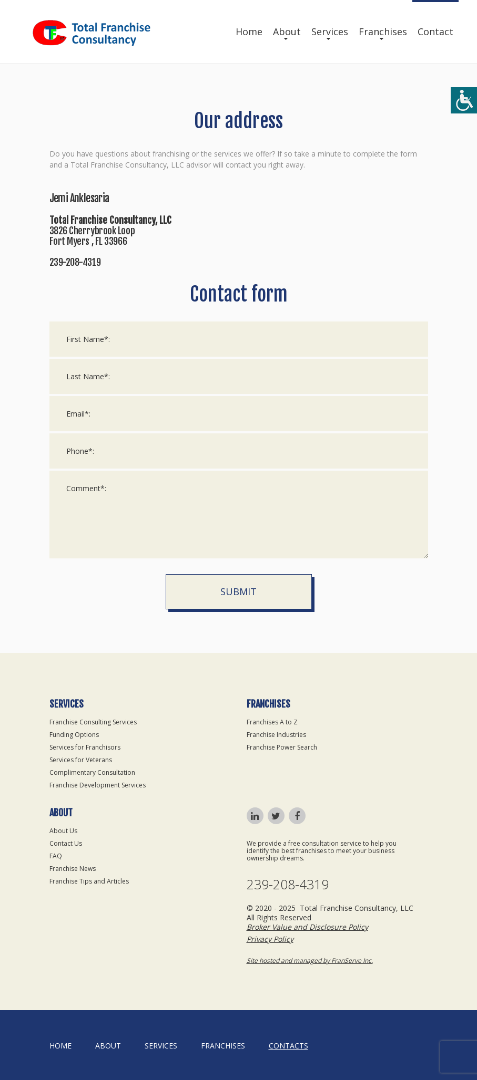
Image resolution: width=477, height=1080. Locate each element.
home (60, 1046)
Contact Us (65, 843)
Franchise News (72, 868)
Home (249, 31)
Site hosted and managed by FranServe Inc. (310, 960)
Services (329, 31)
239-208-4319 (288, 884)
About (287, 31)
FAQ (55, 855)
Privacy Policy (270, 939)
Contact (435, 31)
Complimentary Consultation (92, 772)
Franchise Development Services (97, 785)
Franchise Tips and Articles (89, 881)
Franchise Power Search (282, 747)
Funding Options (74, 734)
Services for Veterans (80, 759)
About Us (63, 830)
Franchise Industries (276, 734)
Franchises (383, 31)
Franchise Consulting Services (93, 722)
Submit (238, 591)
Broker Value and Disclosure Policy (307, 927)
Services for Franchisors (84, 747)
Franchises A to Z (272, 722)
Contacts (288, 1046)
